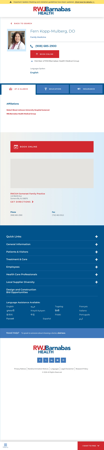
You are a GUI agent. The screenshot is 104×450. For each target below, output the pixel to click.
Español (47, 337)
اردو (81, 337)
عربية (33, 325)
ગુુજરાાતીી (11, 329)
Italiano (83, 329)
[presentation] (19, 92)
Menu (6, 445)
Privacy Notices (18, 390)
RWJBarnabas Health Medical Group (20, 118)
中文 (33, 333)
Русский (11, 337)
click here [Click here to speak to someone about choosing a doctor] (66, 352)
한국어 (10, 333)
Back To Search (21, 23)
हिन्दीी (57, 329)
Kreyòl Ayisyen (38, 329)
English (11, 325)
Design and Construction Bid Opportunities (23, 308)
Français (83, 325)
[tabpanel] (52, 113)
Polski (58, 333)
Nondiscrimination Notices (37, 390)
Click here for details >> (85, 2)
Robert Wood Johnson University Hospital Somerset (27, 114)
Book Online (45, 56)
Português (84, 333)
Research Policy (84, 390)
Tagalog (59, 325)
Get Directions (21, 213)
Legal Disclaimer (68, 390)
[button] (89, 445)
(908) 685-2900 (44, 47)
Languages (55, 390)
